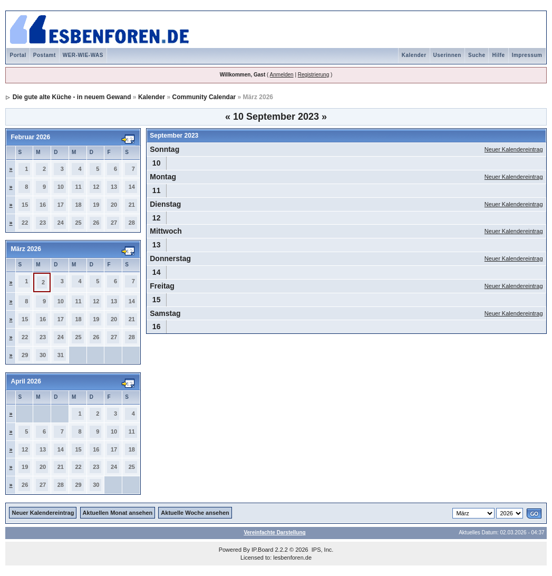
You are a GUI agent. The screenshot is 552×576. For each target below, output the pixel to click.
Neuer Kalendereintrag (514, 149)
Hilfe (498, 55)
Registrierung (313, 75)
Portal (17, 55)
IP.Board (262, 549)
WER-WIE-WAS (83, 55)
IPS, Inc (322, 549)
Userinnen (447, 55)
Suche (477, 55)
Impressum (527, 55)
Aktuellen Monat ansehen (118, 513)
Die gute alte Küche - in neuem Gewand (72, 97)
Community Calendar (204, 97)
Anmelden (282, 75)
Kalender (414, 55)
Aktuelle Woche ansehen (195, 513)
